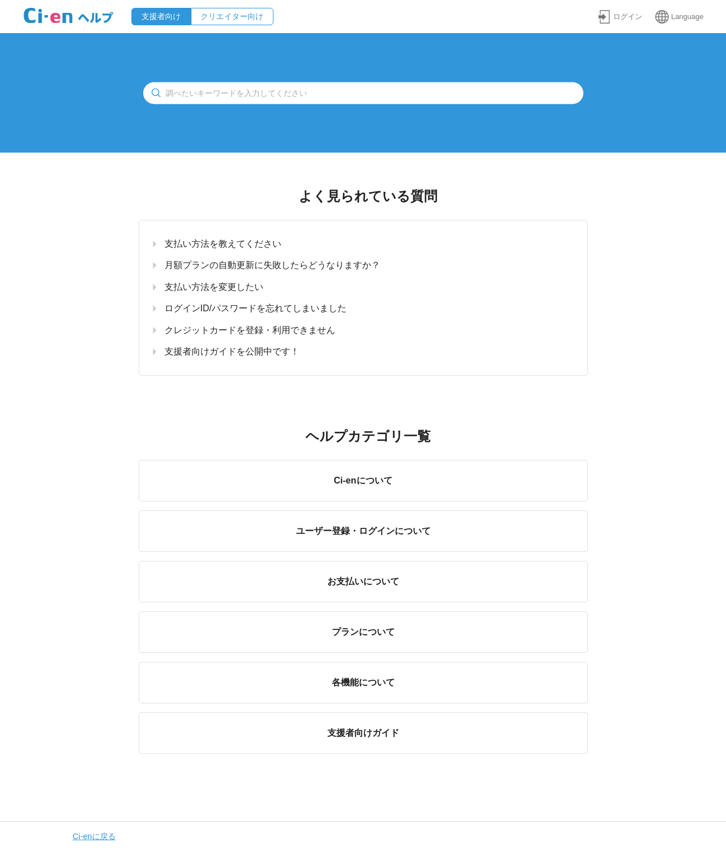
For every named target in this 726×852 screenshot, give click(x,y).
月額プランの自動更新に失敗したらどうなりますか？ (272, 265)
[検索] (363, 93)
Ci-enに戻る (93, 836)
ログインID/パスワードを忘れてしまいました (255, 308)
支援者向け (161, 16)
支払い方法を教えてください (223, 243)
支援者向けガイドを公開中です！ (232, 351)
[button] (619, 17)
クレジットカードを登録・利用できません (250, 330)
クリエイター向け (231, 16)
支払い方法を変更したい (214, 287)
